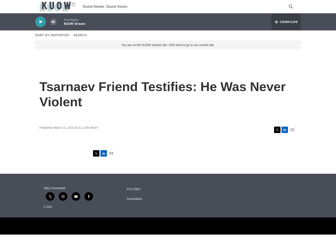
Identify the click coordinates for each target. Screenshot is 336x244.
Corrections (134, 208)
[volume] (53, 31)
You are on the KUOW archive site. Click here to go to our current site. (168, 54)
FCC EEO (133, 198)
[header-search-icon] (294, 11)
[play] (40, 31)
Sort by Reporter (52, 44)
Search (80, 44)
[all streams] (286, 31)
